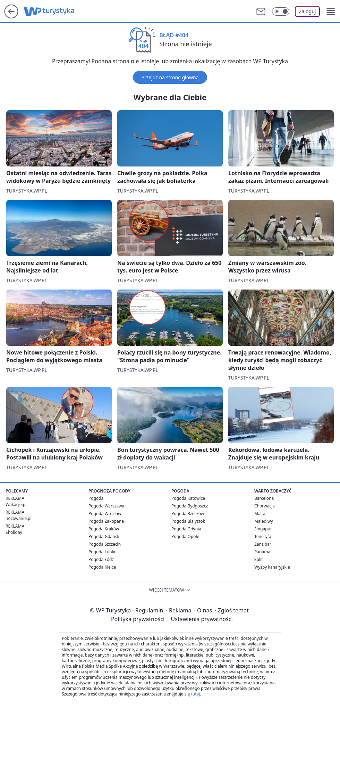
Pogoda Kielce (102, 567)
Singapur (263, 529)
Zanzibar (262, 544)
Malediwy (263, 521)
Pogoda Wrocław (104, 513)
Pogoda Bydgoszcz (189, 506)
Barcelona (264, 498)
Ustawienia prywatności (200, 619)
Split (258, 559)
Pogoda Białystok (188, 521)
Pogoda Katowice (188, 498)
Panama (262, 552)
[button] (330, 11)
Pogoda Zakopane (106, 521)
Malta (259, 513)
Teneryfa (262, 536)
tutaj (195, 694)
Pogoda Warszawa (106, 506)
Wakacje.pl (16, 504)
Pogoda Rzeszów (187, 513)
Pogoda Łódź (101, 559)
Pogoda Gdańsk (103, 536)
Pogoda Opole (185, 536)
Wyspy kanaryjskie (272, 567)
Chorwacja (264, 506)
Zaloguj (307, 11)
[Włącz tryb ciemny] (280, 11)
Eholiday (14, 532)
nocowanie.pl (19, 518)
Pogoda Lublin (102, 552)
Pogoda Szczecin (104, 544)
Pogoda (95, 498)
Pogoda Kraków (103, 529)
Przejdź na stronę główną (169, 77)
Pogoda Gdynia (186, 529)
